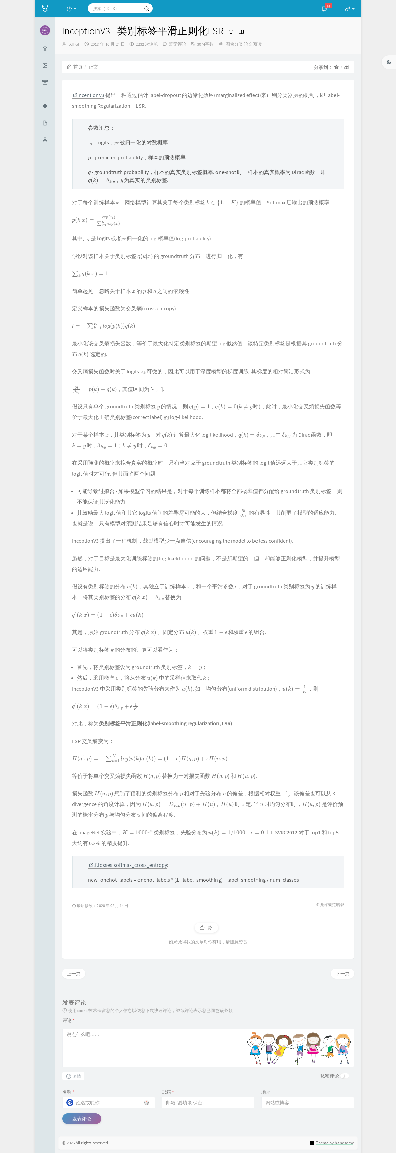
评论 (68, 1020)
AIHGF (74, 44)
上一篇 (74, 974)
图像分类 (234, 44)
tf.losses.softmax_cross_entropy (128, 864)
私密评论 (329, 1076)
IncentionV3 (88, 95)
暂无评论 (177, 44)
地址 (266, 1092)
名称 (68, 1092)
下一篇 (342, 974)
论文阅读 (253, 44)
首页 (75, 67)
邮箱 (168, 1092)
